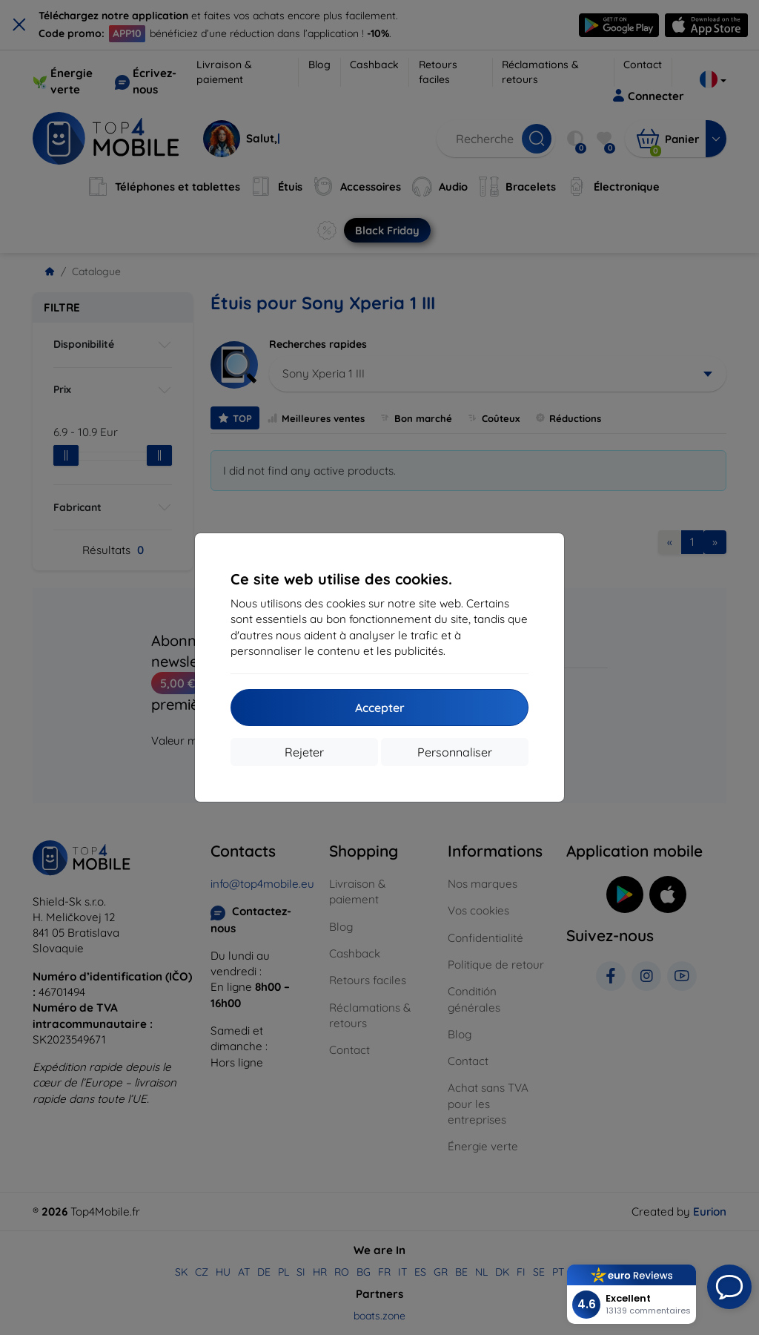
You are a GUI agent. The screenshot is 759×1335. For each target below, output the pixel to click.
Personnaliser (454, 752)
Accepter (380, 707)
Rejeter (304, 752)
